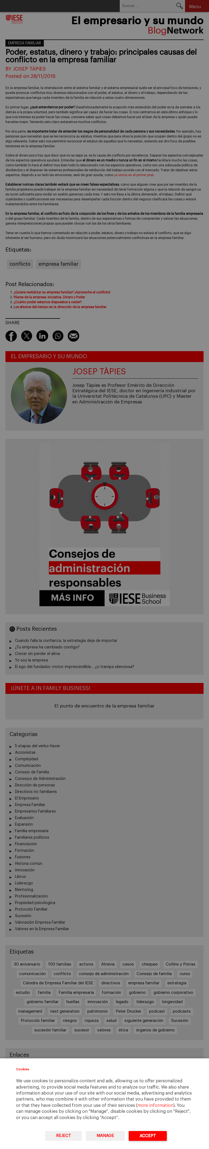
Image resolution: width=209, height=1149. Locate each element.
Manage (105, 1136)
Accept (148, 1136)
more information (155, 1105)
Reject (63, 1136)
